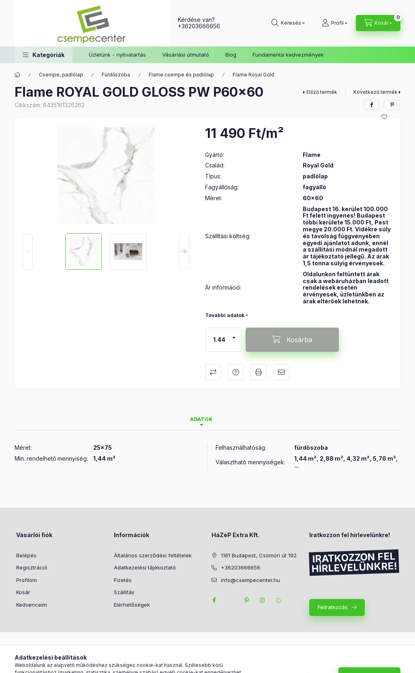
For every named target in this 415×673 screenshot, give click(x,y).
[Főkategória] (17, 74)
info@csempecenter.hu (250, 580)
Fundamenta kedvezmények (288, 54)
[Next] (184, 251)
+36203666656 (199, 26)
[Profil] (334, 23)
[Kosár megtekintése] (378, 23)
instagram (263, 600)
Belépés (26, 555)
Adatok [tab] (201, 419)
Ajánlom (281, 372)
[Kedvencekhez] (384, 117)
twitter (230, 600)
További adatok (224, 315)
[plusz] (234, 334)
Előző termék (321, 92)
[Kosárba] (292, 340)
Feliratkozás (333, 607)
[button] (44, 55)
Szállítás (124, 592)
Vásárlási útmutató (185, 54)
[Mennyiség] (219, 339)
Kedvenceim (31, 604)
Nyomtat (258, 372)
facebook (214, 600)
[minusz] (234, 345)
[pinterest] (392, 105)
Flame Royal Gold (253, 75)
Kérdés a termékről (236, 372)
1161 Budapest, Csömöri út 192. (259, 555)
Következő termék (375, 92)
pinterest (246, 600)
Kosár (23, 592)
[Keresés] (288, 23)
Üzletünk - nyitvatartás (117, 54)
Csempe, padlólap (61, 75)
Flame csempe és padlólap (181, 75)
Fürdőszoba (116, 75)
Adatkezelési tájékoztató (145, 567)
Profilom (26, 580)
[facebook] (372, 105)
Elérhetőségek (132, 604)
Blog (230, 54)
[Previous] (28, 251)
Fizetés (123, 580)
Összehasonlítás (213, 372)
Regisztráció (31, 567)
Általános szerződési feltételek (153, 555)
